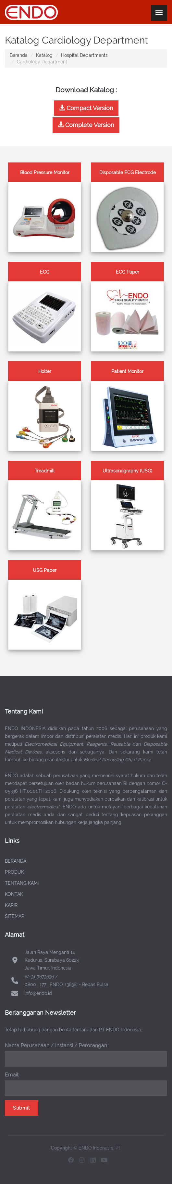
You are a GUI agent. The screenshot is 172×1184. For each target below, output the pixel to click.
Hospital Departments (84, 55)
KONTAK (14, 894)
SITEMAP (14, 916)
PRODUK (14, 872)
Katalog (44, 55)
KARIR (11, 905)
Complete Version (86, 125)
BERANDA (15, 861)
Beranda (19, 55)
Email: (12, 1075)
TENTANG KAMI (22, 883)
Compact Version (86, 108)
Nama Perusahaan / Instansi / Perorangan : (57, 1045)
